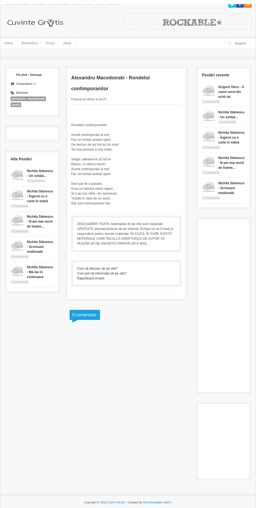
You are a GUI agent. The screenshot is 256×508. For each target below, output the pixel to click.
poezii (16, 104)
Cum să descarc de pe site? (97, 268)
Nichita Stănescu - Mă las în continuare (40, 272)
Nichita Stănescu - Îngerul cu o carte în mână (40, 196)
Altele (67, 43)
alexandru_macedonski (28, 98)
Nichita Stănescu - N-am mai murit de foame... (40, 221)
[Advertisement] (223, 305)
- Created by (144, 502)
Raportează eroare (90, 278)
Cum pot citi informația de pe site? (101, 273)
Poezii (50, 43)
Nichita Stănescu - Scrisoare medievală (40, 247)
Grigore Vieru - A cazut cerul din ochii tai (231, 92)
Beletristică (29, 42)
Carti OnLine (116, 502)
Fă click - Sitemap (29, 74)
